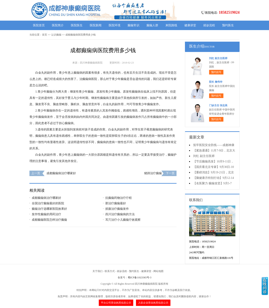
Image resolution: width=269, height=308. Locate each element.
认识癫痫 (56, 34)
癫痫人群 (152, 25)
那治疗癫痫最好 (115, 203)
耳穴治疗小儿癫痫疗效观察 (123, 219)
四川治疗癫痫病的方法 (120, 214)
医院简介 (58, 25)
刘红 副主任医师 (218, 58)
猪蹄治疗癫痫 (153, 173)
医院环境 (114, 25)
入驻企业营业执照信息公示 (153, 302)
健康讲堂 (190, 25)
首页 (44, 34)
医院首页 (39, 25)
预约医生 (228, 25)
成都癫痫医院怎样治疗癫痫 (49, 219)
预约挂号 (216, 72)
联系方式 (110, 271)
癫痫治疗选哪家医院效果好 (49, 208)
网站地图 (158, 271)
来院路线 (171, 25)
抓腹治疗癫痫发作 (117, 208)
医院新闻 (96, 25)
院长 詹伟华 (215, 81)
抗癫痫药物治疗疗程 (118, 197)
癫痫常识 (133, 25)
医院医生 (77, 25)
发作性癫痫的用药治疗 (46, 214)
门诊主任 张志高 (218, 105)
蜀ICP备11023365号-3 (139, 277)
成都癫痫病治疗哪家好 (61, 173)
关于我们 (97, 271)
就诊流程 (209, 25)
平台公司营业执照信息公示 (116, 302)
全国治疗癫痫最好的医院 (48, 203)
